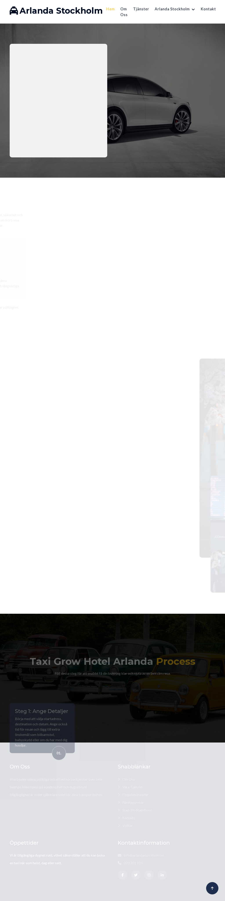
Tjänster (141, 9)
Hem (110, 9)
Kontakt (208, 9)
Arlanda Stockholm (172, 9)
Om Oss (124, 12)
